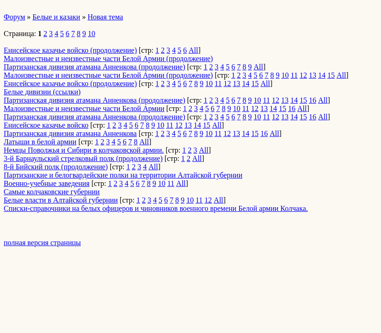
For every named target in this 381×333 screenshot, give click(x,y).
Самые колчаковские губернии (52, 192)
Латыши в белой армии (40, 142)
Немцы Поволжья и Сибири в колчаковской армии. (84, 150)
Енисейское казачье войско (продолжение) (70, 50)
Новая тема (105, 17)
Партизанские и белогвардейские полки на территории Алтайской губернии (123, 175)
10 (91, 33)
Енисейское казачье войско (46, 125)
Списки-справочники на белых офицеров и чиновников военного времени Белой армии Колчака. (156, 208)
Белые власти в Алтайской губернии (61, 200)
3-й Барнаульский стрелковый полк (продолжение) (83, 158)
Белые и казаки (56, 17)
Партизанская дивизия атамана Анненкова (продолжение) (94, 67)
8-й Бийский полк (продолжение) (56, 167)
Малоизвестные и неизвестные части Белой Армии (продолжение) (108, 58)
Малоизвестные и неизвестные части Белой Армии (84, 108)
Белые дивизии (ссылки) (42, 92)
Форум (14, 17)
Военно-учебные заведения (47, 183)
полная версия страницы (42, 243)
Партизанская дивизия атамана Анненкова (70, 133)
